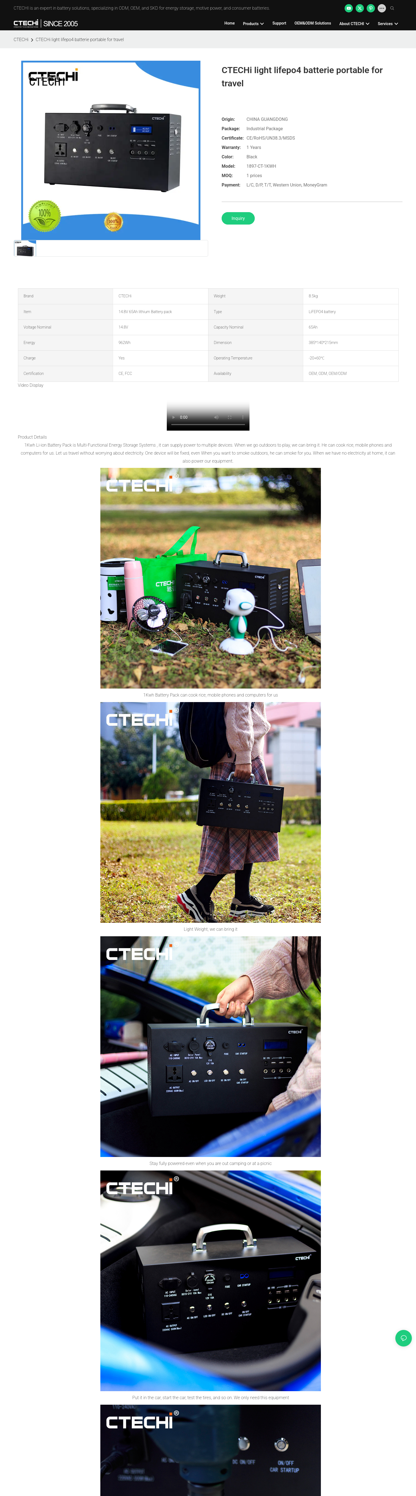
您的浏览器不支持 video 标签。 (208, 410)
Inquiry (238, 218)
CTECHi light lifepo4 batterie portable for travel (80, 39)
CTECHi (21, 39)
